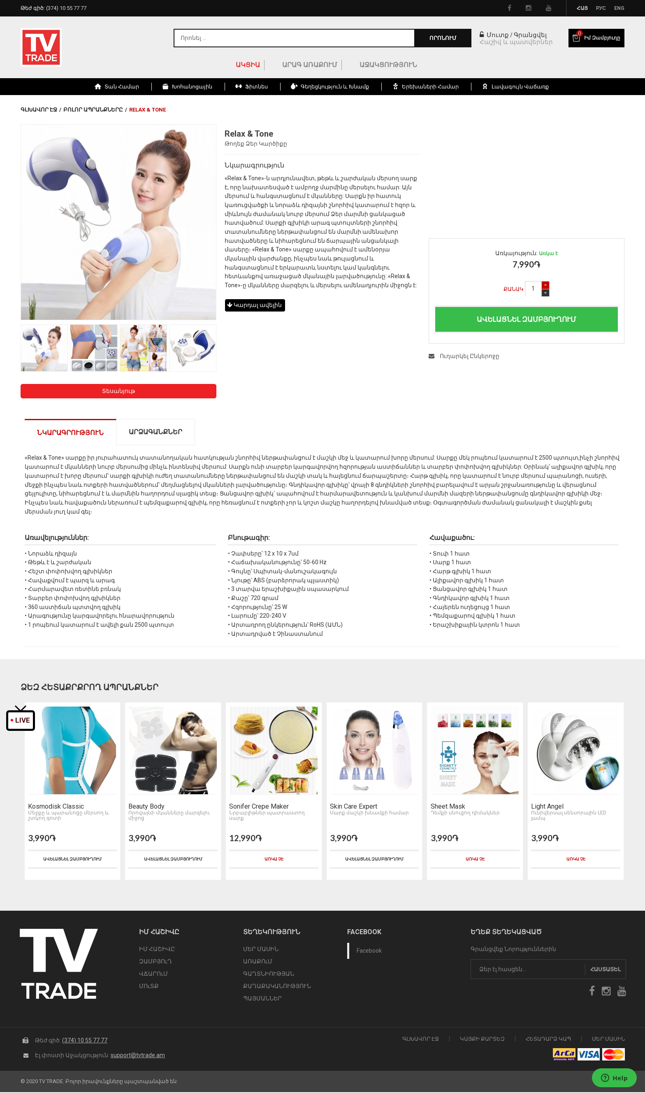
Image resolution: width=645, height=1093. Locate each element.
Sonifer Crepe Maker (258, 808)
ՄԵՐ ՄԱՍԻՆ (260, 950)
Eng (619, 8)
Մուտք (494, 35)
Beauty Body (146, 808)
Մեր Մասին (608, 1039)
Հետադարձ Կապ (548, 1039)
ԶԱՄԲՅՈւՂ (155, 962)
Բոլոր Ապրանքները (93, 110)
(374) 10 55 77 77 (84, 1040)
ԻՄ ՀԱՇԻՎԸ (157, 950)
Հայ (582, 8)
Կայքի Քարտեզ (482, 1039)
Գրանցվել (530, 35)
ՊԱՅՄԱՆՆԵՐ (262, 999)
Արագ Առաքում (309, 65)
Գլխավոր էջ (39, 110)
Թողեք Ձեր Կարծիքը (256, 143)
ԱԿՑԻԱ (248, 65)
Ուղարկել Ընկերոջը (464, 356)
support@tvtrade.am (138, 1055)
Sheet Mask (446, 808)
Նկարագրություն (70, 433)
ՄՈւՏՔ (149, 987)
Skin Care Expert (352, 808)
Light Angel (546, 808)
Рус (601, 8)
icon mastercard (613, 1055)
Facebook (369, 952)
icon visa (589, 1055)
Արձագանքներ (155, 432)
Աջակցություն (388, 65)
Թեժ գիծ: (53, 8)
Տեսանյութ (118, 391)
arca (564, 1055)
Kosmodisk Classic (55, 808)
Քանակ (513, 289)
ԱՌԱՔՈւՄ (257, 962)
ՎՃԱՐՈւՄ (153, 975)
